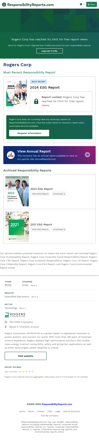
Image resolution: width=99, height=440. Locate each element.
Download (58, 194)
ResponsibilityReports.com (57, 404)
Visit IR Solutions (71, 411)
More (33, 285)
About (31, 411)
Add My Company (49, 415)
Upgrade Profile (49, 51)
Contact (40, 411)
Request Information (29, 133)
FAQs (49, 411)
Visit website (25, 356)
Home (22, 411)
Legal (57, 411)
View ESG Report (40, 194)
